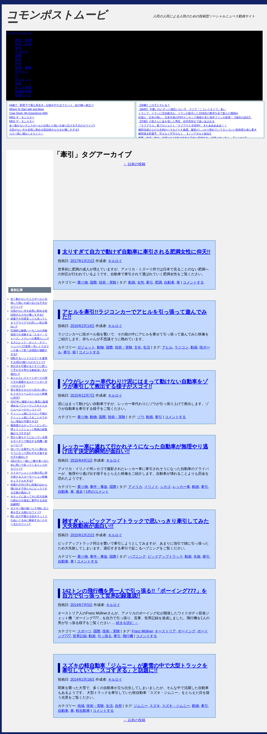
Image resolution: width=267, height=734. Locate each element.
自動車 (169, 282)
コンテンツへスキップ (19, 32)
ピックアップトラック (165, 556)
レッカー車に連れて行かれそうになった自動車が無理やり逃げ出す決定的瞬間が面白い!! (135, 448)
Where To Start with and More (26, 109)
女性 (140, 282)
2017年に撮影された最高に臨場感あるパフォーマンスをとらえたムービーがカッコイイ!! (29, 405)
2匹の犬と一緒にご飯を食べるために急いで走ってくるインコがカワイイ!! (30, 464)
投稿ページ (23, 95)
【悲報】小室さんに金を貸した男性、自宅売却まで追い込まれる (176, 121)
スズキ (155, 706)
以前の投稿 (134, 164)
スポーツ (21, 52)
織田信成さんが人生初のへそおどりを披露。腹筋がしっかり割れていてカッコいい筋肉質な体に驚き (197, 129)
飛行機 (128, 636)
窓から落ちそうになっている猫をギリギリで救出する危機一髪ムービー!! (29, 441)
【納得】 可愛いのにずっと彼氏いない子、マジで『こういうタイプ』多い (182, 109)
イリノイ (151, 487)
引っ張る (105, 636)
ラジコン (181, 347)
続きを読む (127, 623)
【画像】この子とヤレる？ (154, 105)
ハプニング (137, 556)
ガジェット (23, 79)
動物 (100, 347)
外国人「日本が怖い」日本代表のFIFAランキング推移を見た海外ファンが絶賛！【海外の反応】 (195, 117)
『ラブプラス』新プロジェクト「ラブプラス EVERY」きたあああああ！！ (182, 125)
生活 (146, 347)
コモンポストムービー (56, 19)
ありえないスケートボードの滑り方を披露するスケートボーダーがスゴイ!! (29, 381)
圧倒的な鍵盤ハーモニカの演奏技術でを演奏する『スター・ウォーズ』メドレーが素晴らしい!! (30, 334)
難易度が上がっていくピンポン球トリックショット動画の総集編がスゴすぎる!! (29, 429)
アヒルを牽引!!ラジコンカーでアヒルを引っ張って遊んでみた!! (134, 314)
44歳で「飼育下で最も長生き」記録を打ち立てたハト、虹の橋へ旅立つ (51, 105)
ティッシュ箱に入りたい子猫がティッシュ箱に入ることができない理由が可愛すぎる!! (29, 417)
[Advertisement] (134, 197)
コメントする (193, 282)
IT (16, 75)
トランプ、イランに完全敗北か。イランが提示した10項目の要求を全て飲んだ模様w (188, 113)
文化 (18, 48)
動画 (131, 282)
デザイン (21, 71)
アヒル (167, 347)
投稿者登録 (23, 91)
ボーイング (186, 631)
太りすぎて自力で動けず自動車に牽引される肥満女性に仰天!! (136, 252)
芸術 (18, 83)
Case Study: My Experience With (28, 113)
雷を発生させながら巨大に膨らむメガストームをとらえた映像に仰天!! (29, 393)
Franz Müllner (142, 631)
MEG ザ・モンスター (21, 117)
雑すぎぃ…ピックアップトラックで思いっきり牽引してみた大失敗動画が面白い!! (135, 523)
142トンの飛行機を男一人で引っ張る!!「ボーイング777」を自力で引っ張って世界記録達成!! (134, 593)
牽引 (149, 282)
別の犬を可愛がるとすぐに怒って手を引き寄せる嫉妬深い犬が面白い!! (29, 370)
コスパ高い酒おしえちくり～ (26, 133)
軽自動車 (83, 710)
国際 (18, 56)
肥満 (158, 282)
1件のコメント (97, 491)
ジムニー (141, 706)
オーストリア (165, 631)
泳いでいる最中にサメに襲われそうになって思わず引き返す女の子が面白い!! (29, 453)
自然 (118, 706)
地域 (80, 706)
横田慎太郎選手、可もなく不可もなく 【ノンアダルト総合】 (175, 133)
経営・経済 (23, 44)
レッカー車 (181, 487)
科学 (18, 63)
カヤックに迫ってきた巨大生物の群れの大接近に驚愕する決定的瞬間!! (29, 500)
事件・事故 (98, 487)
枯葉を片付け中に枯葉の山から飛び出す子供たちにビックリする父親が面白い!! (29, 488)
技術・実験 (23, 67)
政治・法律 (23, 40)
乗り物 (82, 282)
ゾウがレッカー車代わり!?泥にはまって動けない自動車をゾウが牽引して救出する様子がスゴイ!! (135, 383)
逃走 (79, 491)
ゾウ (140, 417)
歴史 (18, 59)
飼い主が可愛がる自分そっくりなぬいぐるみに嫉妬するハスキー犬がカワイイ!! (29, 520)
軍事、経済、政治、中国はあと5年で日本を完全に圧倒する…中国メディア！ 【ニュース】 (193, 137)
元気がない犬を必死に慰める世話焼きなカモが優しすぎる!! (44, 129)
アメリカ (135, 487)
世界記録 (80, 636)
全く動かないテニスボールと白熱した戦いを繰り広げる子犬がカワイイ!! (52, 125)
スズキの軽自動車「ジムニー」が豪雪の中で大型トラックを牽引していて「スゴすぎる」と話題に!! (135, 667)
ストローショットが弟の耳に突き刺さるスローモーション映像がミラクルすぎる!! (29, 476)
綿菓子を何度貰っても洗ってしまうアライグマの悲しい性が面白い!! (29, 322)
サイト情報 (23, 87)
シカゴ (165, 487)
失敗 (197, 556)
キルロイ (115, 261)
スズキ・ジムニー (176, 706)
